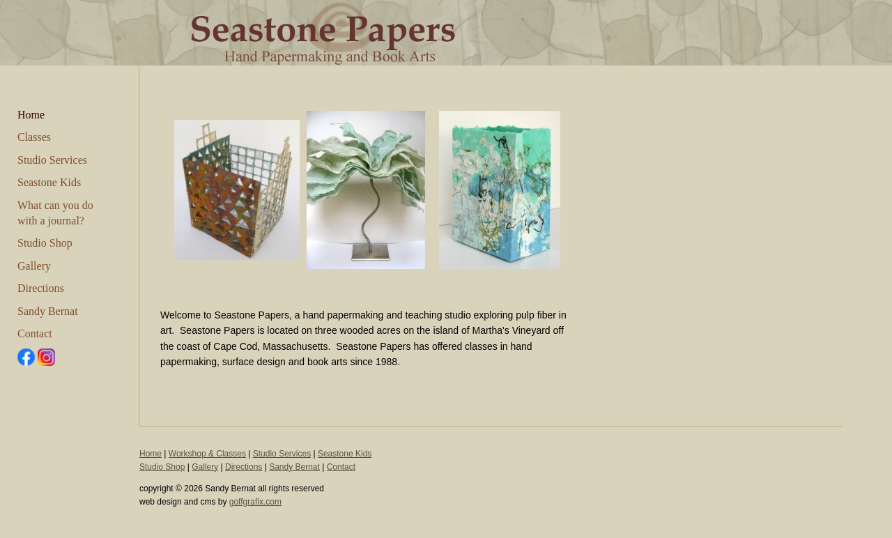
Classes (34, 137)
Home (31, 115)
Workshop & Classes (207, 454)
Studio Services (52, 160)
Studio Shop (44, 243)
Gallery (34, 266)
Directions (40, 288)
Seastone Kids (49, 182)
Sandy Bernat (47, 311)
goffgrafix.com (255, 502)
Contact (34, 333)
